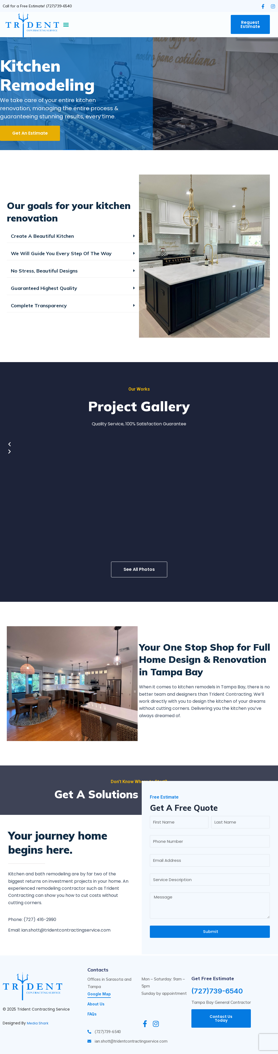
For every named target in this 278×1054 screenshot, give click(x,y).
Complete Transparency (39, 305)
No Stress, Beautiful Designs (44, 271)
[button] (66, 24)
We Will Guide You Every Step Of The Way (61, 253)
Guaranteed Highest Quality (44, 288)
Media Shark (38, 1022)
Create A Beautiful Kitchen (42, 236)
